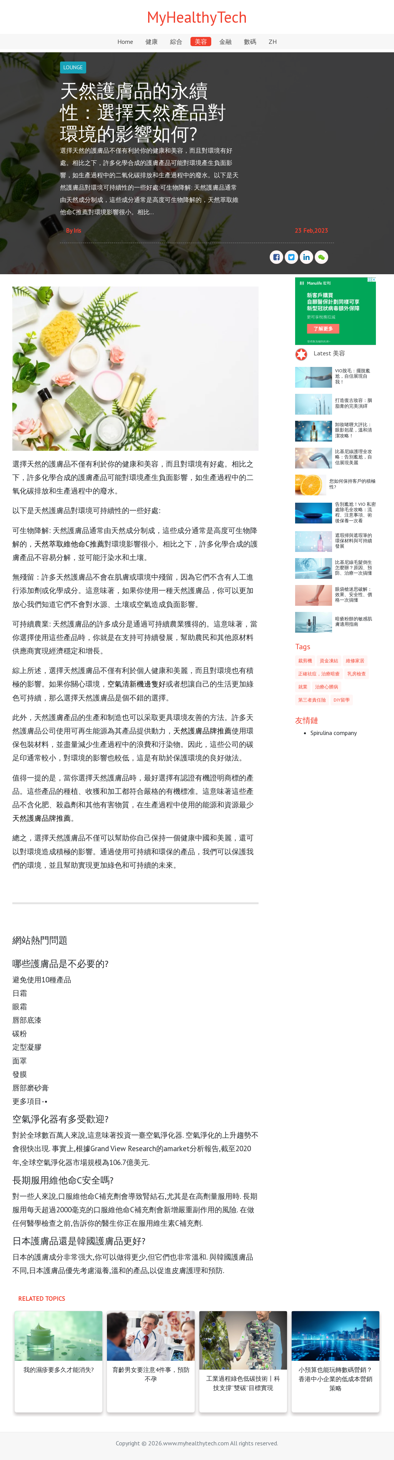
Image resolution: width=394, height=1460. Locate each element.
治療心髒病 (326, 687)
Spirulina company (334, 733)
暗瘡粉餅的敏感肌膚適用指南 (353, 621)
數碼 (250, 41)
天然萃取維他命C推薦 (69, 543)
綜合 (176, 41)
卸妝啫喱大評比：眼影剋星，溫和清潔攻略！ (353, 430)
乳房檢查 (356, 674)
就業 (302, 687)
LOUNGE (73, 67)
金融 (225, 41)
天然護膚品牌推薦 (202, 730)
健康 (151, 41)
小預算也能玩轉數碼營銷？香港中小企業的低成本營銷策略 (335, 1379)
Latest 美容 (329, 353)
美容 (201, 41)
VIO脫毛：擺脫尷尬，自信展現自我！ (352, 376)
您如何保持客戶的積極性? (352, 483)
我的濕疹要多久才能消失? (58, 1369)
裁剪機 (305, 660)
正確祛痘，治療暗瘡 (319, 674)
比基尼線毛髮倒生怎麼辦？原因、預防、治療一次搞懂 (353, 567)
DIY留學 (342, 700)
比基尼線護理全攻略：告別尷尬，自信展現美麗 (353, 456)
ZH (273, 41)
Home (125, 41)
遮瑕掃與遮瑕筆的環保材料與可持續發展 (353, 540)
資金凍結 (329, 660)
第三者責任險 (312, 700)
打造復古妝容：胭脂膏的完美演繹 (353, 402)
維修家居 (355, 660)
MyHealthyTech (197, 17)
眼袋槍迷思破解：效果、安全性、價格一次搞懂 (353, 594)
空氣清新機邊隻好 (136, 683)
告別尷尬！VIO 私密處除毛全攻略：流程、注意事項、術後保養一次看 (355, 512)
